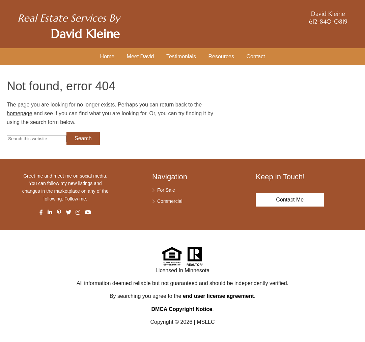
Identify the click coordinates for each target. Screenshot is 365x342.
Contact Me (290, 200)
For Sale (166, 190)
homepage (19, 113)
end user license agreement (218, 296)
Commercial (169, 201)
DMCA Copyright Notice (181, 309)
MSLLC (206, 322)
